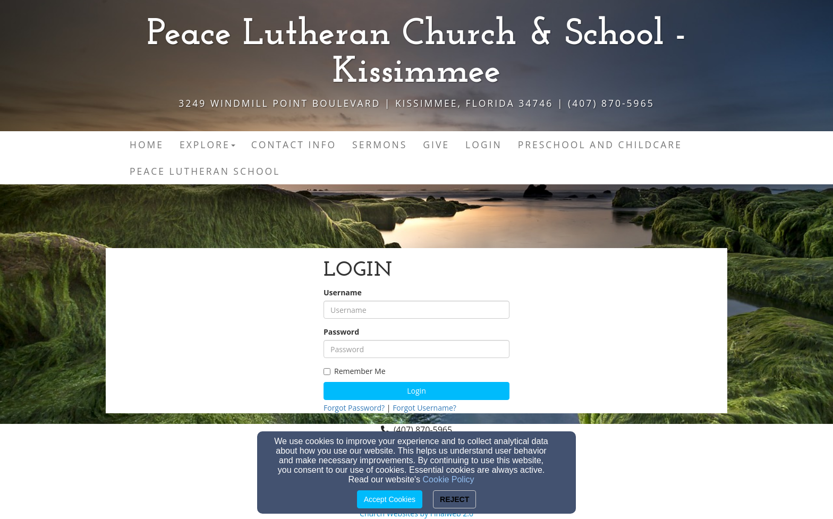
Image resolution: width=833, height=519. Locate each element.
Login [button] (483, 144)
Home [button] (147, 144)
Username (343, 292)
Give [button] (436, 144)
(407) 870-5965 (423, 430)
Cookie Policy (448, 479)
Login (416, 391)
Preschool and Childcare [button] (600, 144)
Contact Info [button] (293, 144)
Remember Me (355, 371)
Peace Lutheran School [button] (205, 171)
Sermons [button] (379, 144)
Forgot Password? (354, 408)
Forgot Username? (424, 408)
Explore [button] (207, 144)
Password (341, 332)
